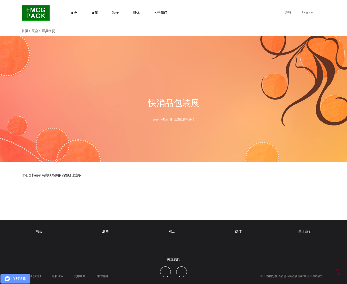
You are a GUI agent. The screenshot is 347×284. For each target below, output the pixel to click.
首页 (25, 31)
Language (307, 12)
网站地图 (102, 276)
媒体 (238, 231)
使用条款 (80, 276)
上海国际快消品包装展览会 (280, 276)
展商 (105, 231)
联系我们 (35, 276)
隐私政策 (57, 276)
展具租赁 (48, 31)
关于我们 (305, 231)
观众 (172, 231)
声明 (288, 12)
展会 (35, 31)
